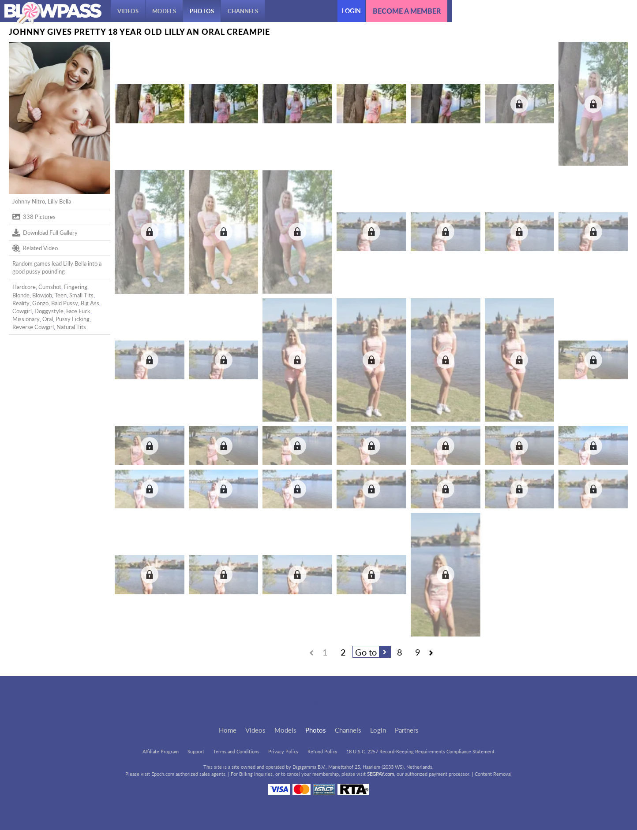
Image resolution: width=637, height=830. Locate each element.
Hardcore (24, 286)
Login (351, 11)
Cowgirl (22, 311)
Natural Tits (71, 326)
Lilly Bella (59, 201)
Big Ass (90, 303)
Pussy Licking (73, 318)
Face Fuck (78, 311)
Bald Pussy (64, 303)
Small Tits (81, 295)
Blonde (21, 295)
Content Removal (493, 774)
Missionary (26, 318)
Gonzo (40, 303)
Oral (47, 318)
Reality (21, 303)
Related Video (35, 248)
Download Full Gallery (45, 233)
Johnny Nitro (28, 201)
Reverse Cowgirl (33, 326)
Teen (61, 295)
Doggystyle (49, 311)
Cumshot (49, 286)
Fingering (75, 286)
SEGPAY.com (380, 774)
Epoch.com (162, 774)
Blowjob (42, 295)
